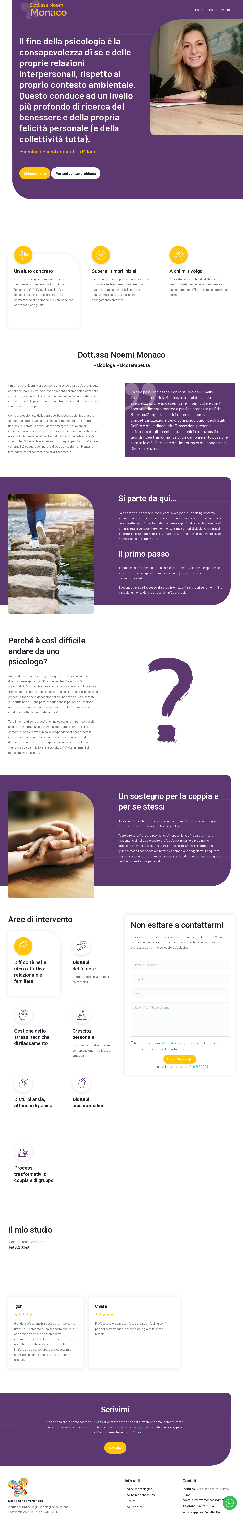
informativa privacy (173, 1043)
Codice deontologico (138, 1489)
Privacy (130, 1500)
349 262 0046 (199, 1066)
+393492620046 (211, 1512)
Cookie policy (134, 1507)
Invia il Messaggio (180, 1059)
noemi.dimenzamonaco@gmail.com (131, 1427)
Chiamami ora (35, 173)
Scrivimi (115, 1447)
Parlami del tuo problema (76, 173)
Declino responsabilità (140, 1495)
